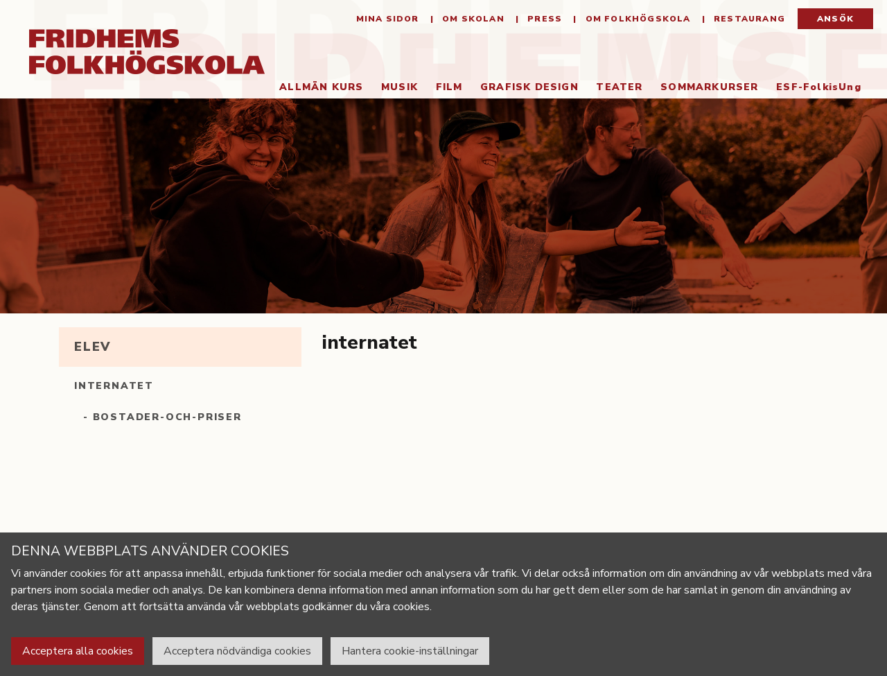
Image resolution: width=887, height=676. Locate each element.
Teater (615, 89)
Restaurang (748, 20)
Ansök (835, 20)
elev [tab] (92, 348)
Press (543, 20)
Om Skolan (471, 20)
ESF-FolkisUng (814, 89)
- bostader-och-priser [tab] (162, 419)
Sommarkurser (705, 89)
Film (444, 89)
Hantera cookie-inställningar (410, 651)
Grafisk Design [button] (524, 89)
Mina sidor (387, 20)
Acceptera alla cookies (77, 651)
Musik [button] (394, 89)
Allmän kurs (317, 89)
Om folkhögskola (636, 20)
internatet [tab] (114, 388)
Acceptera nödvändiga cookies (237, 651)
